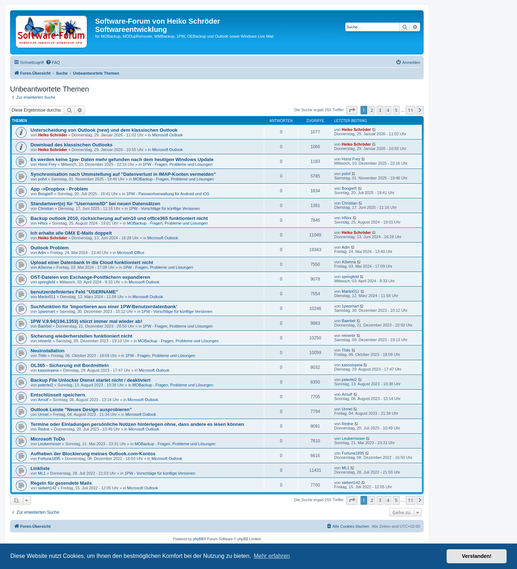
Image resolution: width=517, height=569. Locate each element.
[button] (351, 110)
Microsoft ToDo (48, 439)
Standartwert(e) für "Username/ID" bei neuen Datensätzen (95, 203)
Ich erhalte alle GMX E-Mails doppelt (71, 233)
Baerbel (45, 326)
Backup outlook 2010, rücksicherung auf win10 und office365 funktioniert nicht (119, 218)
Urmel (43, 414)
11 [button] (410, 110)
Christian (45, 208)
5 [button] (396, 110)
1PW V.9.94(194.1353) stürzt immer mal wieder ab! (86, 321)
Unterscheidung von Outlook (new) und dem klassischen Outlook (104, 130)
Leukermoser (49, 444)
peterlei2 (45, 385)
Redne (44, 429)
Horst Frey (47, 164)
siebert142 (47, 488)
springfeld (46, 282)
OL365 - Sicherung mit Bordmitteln (70, 365)
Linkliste (40, 468)
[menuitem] (53, 62)
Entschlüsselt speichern (58, 395)
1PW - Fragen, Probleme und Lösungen (177, 164)
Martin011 (47, 297)
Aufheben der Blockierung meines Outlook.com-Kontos (93, 453)
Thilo (42, 355)
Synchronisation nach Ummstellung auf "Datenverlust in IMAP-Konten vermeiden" (123, 174)
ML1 (42, 473)
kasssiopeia (48, 370)
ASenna (45, 267)
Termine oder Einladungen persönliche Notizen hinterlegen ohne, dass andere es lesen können (137, 424)
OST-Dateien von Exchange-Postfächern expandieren (90, 277)
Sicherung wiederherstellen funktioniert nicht (81, 336)
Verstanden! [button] (477, 556)
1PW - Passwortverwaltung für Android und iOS (167, 194)
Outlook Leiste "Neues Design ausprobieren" (81, 409)
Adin (42, 252)
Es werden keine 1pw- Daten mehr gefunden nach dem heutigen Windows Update (122, 159)
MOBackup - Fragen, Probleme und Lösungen (173, 179)
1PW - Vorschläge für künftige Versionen (164, 208)
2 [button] (372, 110)
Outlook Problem (50, 247)
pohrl (42, 179)
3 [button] (380, 110)
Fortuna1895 (49, 458)
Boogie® (45, 194)
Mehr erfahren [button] (272, 556)
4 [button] (388, 110)
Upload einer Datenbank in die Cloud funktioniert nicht (92, 262)
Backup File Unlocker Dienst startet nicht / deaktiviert (90, 380)
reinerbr (45, 341)
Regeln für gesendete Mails (61, 483)
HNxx (43, 223)
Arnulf (43, 400)
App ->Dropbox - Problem (59, 189)
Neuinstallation (48, 350)
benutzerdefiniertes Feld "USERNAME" (74, 292)
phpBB (198, 539)
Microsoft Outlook (167, 135)
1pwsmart (46, 311)
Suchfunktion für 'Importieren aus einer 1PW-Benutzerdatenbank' (104, 306)
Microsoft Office (130, 252)
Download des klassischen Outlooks (72, 144)
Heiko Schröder (52, 135)
